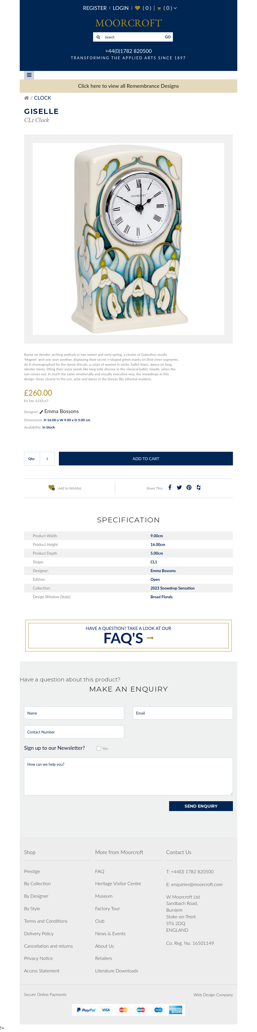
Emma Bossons (59, 411)
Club (99, 921)
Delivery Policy (39, 933)
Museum (104, 896)
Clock (42, 98)
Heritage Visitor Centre (118, 883)
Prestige (32, 871)
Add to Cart (146, 458)
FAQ (99, 871)
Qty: (31, 458)
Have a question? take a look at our (128, 636)
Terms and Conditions (46, 921)
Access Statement (41, 970)
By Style (32, 908)
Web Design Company (213, 994)
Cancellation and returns (48, 946)
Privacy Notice (38, 958)
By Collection (37, 883)
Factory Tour (107, 908)
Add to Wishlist (65, 487)
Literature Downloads (116, 970)
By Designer (36, 896)
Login (121, 7)
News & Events (110, 933)
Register (95, 7)
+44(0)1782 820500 (128, 51)
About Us (104, 946)
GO (168, 37)
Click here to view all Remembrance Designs (128, 86)
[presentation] (68, 812)
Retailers (103, 958)
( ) (143, 8)
